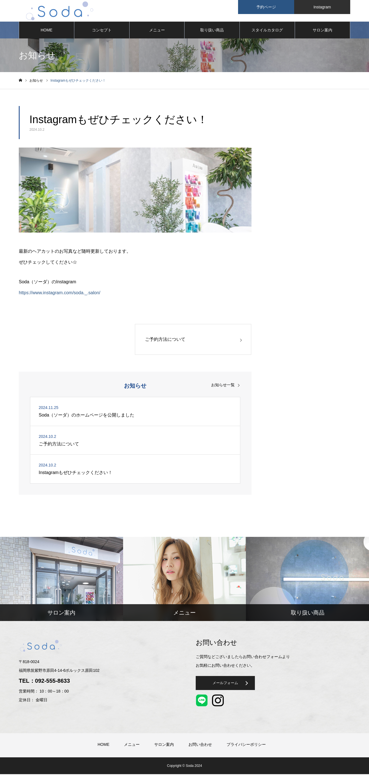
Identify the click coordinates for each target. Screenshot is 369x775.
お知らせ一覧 (223, 386)
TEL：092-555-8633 (44, 682)
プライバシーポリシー (246, 745)
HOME (46, 31)
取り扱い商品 (212, 31)
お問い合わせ (200, 745)
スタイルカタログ (267, 31)
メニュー (157, 31)
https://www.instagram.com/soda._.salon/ (59, 293)
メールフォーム (229, 685)
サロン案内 (322, 31)
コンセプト (102, 31)
